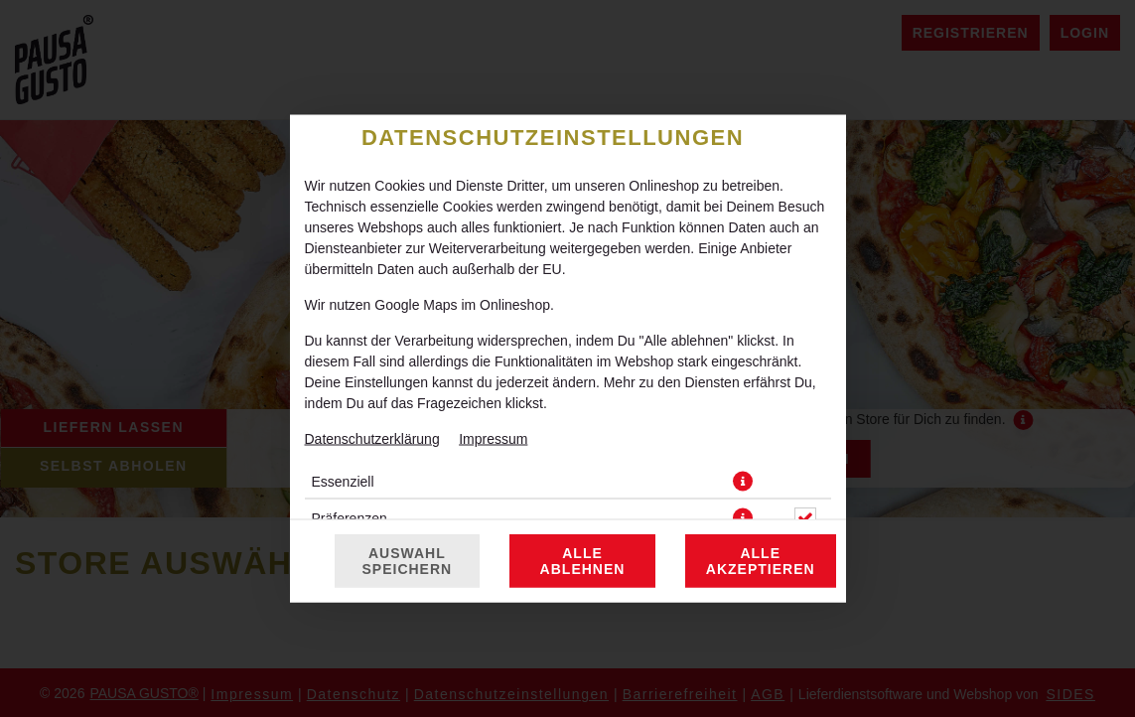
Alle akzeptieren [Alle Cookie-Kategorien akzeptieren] (760, 477)
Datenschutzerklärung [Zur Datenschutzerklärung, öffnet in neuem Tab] (372, 354)
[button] (743, 397)
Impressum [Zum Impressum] (493, 354)
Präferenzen (349, 434)
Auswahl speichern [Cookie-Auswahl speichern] (407, 477)
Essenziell (343, 397)
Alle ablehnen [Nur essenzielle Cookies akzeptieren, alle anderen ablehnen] (583, 477)
